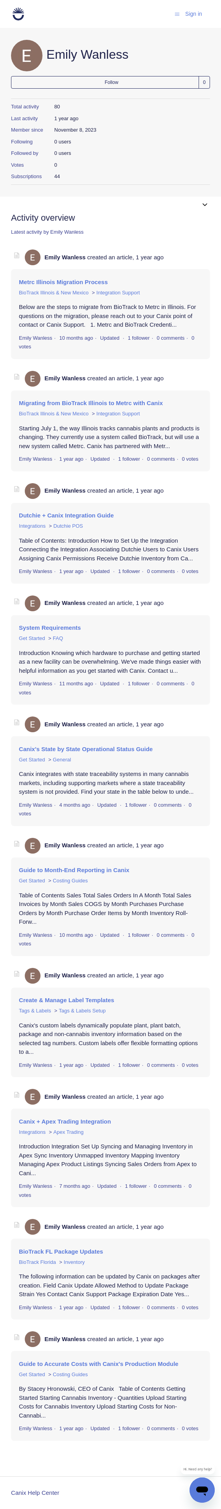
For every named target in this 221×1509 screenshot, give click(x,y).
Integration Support (118, 293)
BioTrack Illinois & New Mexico (53, 293)
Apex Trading (68, 1132)
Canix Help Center (35, 1492)
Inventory (74, 1262)
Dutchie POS (68, 526)
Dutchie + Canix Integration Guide (66, 515)
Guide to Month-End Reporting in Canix (74, 870)
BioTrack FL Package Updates (61, 1251)
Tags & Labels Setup (82, 1011)
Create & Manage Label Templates (66, 1000)
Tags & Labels (35, 1011)
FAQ (58, 638)
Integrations (32, 526)
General (62, 760)
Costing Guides (70, 881)
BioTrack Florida (37, 1262)
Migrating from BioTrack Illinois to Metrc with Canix (91, 403)
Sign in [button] (193, 14)
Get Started (32, 638)
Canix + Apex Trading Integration (65, 1121)
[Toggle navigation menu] (177, 13)
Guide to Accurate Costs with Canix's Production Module (99, 1363)
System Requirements (50, 627)
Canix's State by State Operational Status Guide (86, 749)
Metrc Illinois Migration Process (63, 282)
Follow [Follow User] (111, 82)
